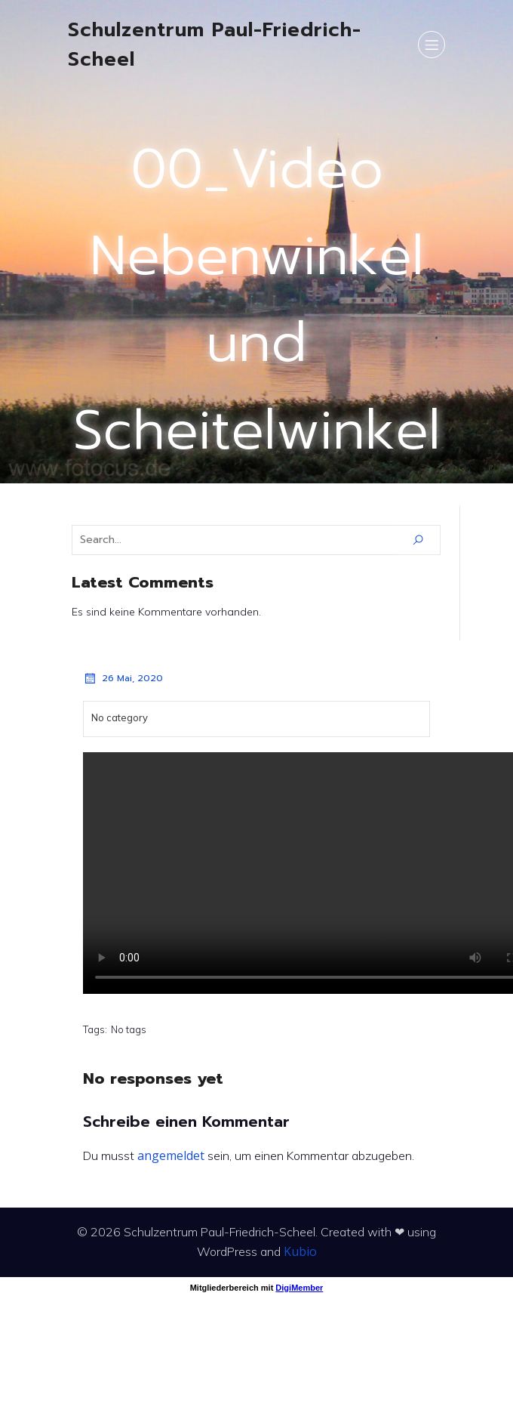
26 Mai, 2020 (123, 678)
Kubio (300, 1251)
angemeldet (170, 1155)
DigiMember (299, 1287)
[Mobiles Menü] (431, 44)
